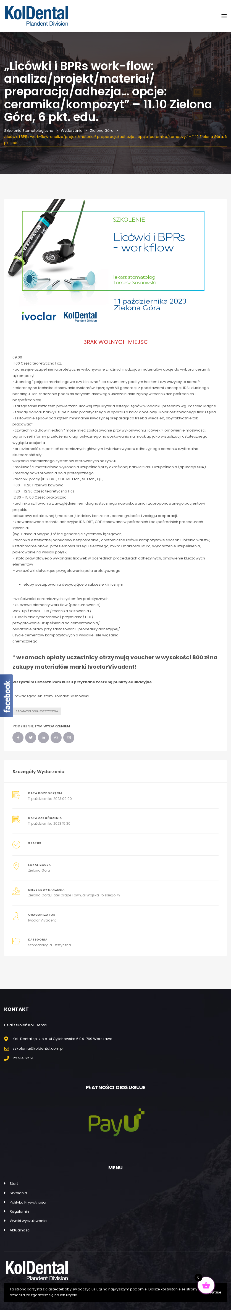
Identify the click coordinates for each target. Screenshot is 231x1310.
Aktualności (20, 1230)
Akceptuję (212, 1292)
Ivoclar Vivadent (42, 920)
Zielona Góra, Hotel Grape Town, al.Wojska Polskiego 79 (74, 895)
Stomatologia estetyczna (36, 711)
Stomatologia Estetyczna (49, 945)
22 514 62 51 (23, 1058)
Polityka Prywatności (28, 1202)
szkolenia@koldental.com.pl (38, 1048)
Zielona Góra (39, 870)
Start (14, 1183)
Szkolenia (18, 1193)
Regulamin (19, 1211)
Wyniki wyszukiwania (28, 1220)
